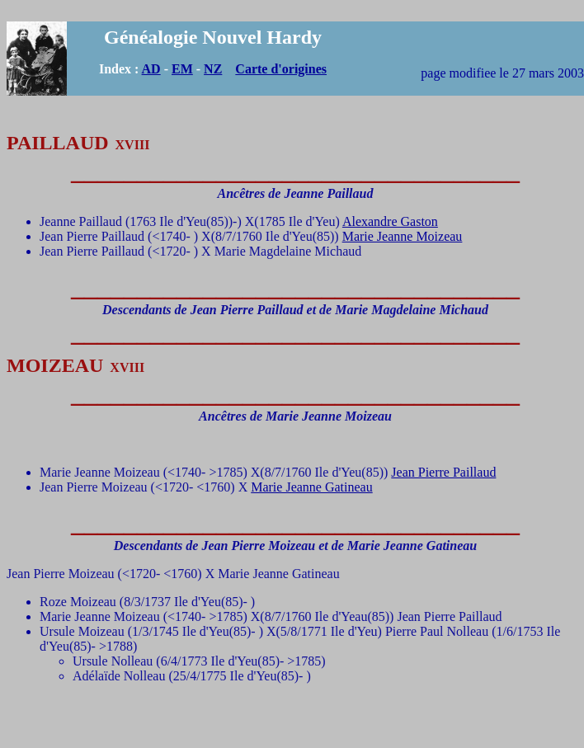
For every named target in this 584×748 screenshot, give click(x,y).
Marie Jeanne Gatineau (311, 487)
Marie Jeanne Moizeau (402, 236)
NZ (213, 69)
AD (151, 69)
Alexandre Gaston (390, 221)
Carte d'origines (281, 69)
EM (182, 69)
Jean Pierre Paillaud (443, 472)
